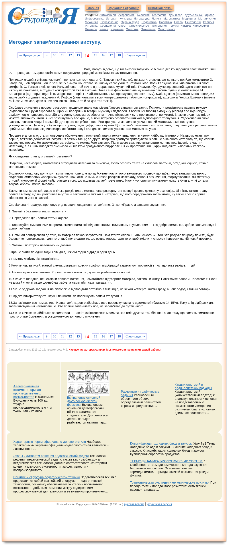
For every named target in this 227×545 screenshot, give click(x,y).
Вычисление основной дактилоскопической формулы (83, 401)
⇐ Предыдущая (29, 55)
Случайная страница (123, 8)
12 (70, 55)
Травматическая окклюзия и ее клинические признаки (169, 482)
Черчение (117, 29)
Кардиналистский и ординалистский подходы (193, 386)
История (111, 18)
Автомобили (108, 15)
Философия (201, 25)
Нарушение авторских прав (86, 349)
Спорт (122, 25)
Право (178, 22)
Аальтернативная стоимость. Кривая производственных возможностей (27, 391)
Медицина (189, 18)
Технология (159, 25)
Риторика (91, 25)
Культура (125, 18)
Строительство (139, 25)
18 (119, 55)
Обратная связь (160, 8)
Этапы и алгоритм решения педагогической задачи (51, 456)
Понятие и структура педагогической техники (46, 477)
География (159, 15)
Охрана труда (130, 22)
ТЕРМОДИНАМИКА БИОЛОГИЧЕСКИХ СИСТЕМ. (166, 461)
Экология (132, 29)
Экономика (148, 29)
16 (103, 55)
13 (78, 55)
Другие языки (194, 15)
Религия (208, 22)
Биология (143, 15)
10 (54, 55)
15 (95, 55)
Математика (171, 18)
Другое (209, 15)
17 (111, 55)
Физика (186, 25)
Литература (141, 18)
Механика (91, 22)
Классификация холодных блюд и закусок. (161, 443)
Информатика (94, 18)
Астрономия (126, 15)
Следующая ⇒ (135, 55)
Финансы (91, 29)
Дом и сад (175, 15)
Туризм (174, 25)
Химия (104, 29)
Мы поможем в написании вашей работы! (133, 349)
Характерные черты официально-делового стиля (49, 441)
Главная (92, 8)
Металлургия (207, 18)
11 (62, 55)
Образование (109, 22)
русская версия (134, 504)
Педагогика (149, 22)
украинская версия (159, 504)
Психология (193, 22)
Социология (108, 25)
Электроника (166, 29)
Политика (165, 22)
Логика (156, 18)
